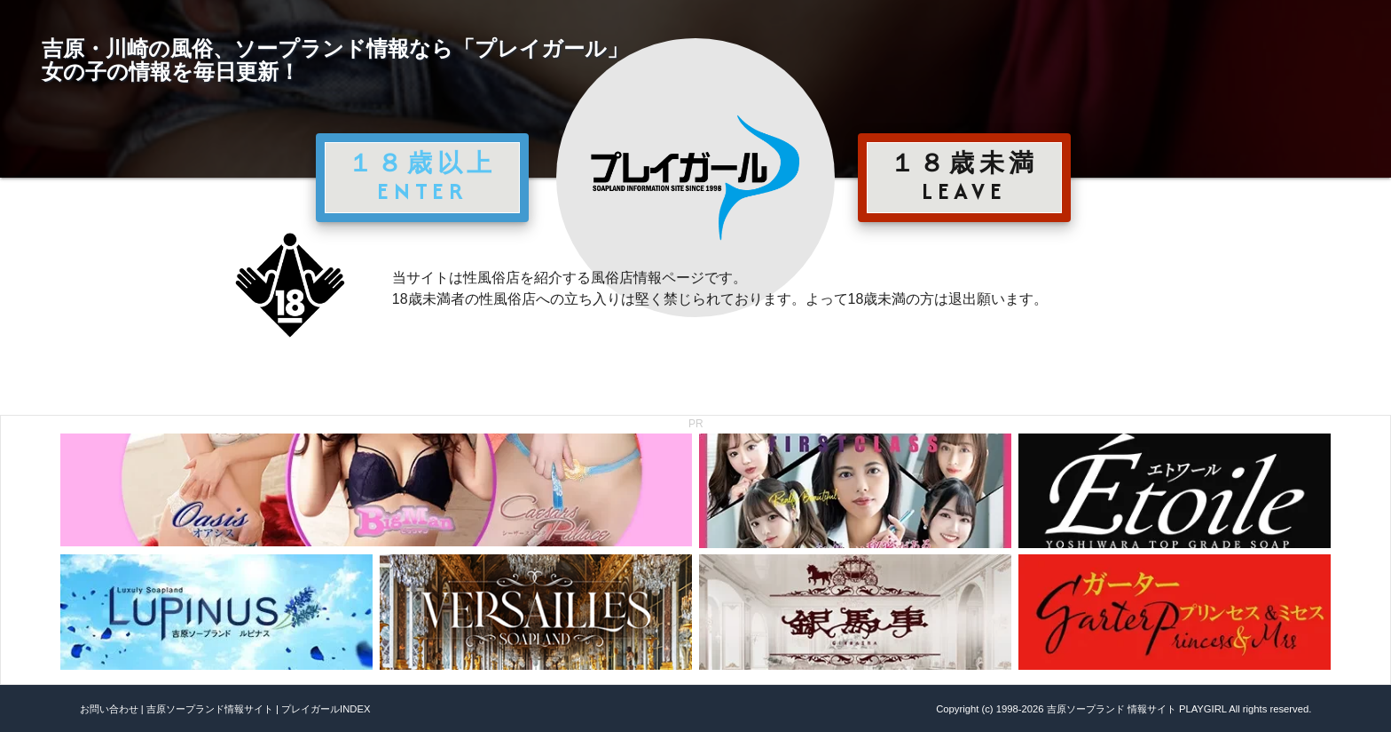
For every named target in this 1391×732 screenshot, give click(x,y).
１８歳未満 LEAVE (964, 177)
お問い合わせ (109, 709)
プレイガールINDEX (325, 709)
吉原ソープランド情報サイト (209, 709)
